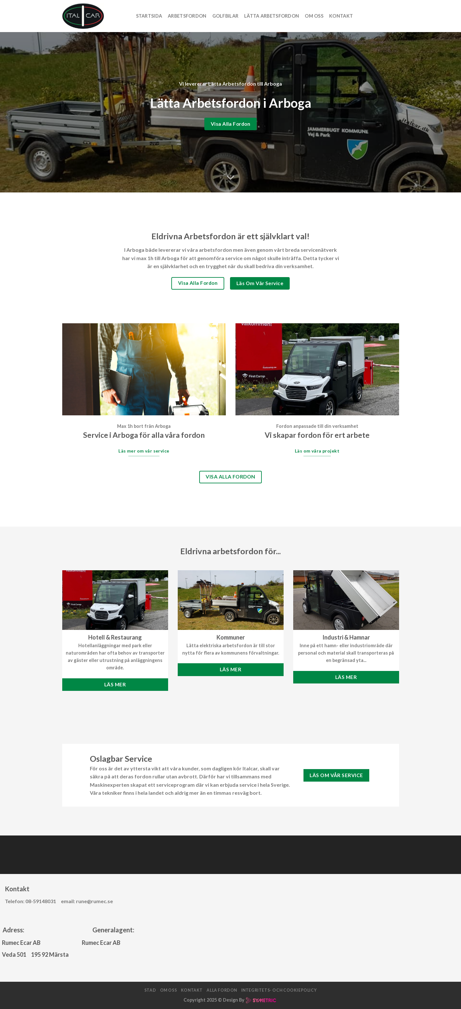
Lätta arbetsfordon (271, 16)
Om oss (314, 16)
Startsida (149, 16)
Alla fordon (222, 990)
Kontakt (341, 16)
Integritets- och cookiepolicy (279, 990)
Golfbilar (225, 16)
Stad (150, 990)
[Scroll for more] (230, 177)
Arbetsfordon (187, 16)
